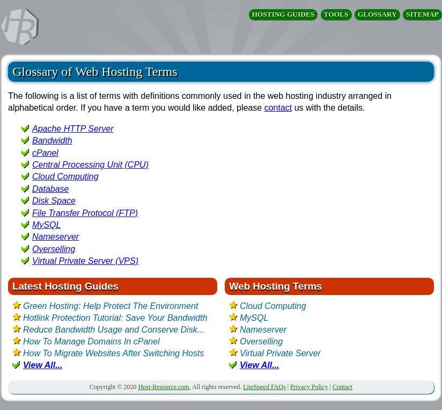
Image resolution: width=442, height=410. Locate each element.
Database (50, 188)
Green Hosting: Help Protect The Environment (110, 306)
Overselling (53, 249)
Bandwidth (52, 140)
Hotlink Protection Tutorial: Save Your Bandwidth (115, 317)
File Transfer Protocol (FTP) (85, 213)
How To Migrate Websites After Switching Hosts (113, 353)
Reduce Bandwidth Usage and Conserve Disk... (113, 329)
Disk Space (54, 200)
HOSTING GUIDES (283, 14)
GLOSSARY (377, 14)
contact (278, 107)
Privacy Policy (309, 387)
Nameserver (55, 236)
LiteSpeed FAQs (264, 387)
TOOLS (336, 14)
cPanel (45, 152)
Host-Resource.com (163, 387)
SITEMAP (422, 14)
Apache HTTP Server (72, 128)
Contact (342, 387)
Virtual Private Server (280, 353)
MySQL (46, 224)
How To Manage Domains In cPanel (91, 341)
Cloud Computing (65, 176)
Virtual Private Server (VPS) (85, 260)
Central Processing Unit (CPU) (90, 164)
